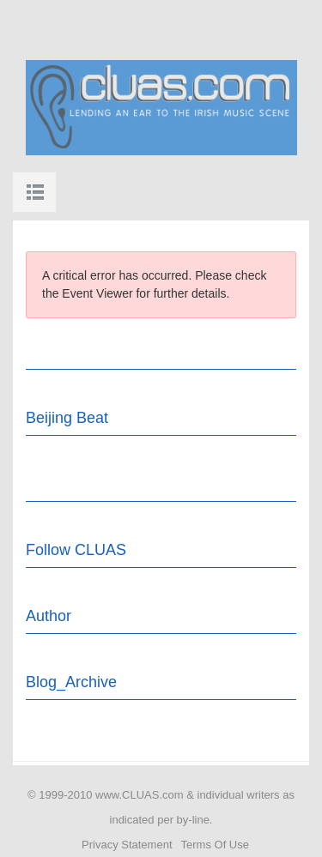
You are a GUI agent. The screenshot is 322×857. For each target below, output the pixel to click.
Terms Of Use (215, 844)
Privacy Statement (127, 844)
